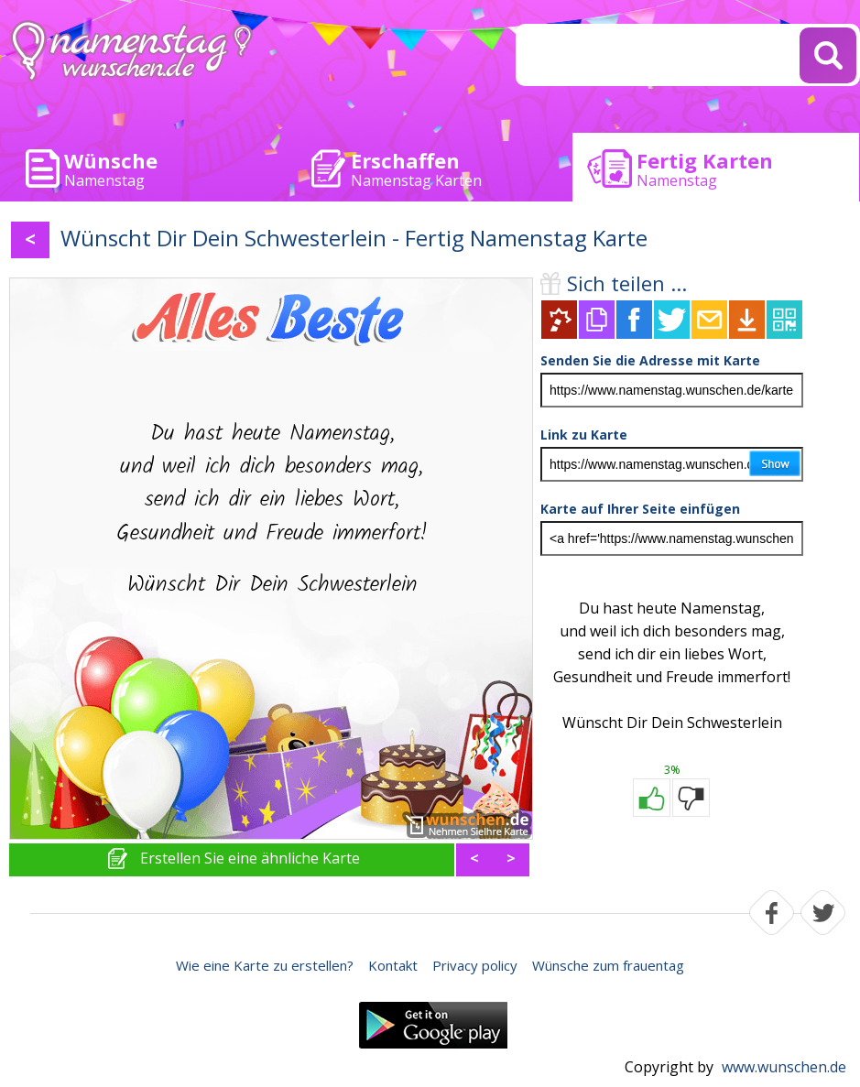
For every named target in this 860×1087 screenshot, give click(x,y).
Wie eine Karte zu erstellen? (265, 965)
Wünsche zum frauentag (608, 965)
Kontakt (393, 965)
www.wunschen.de (784, 1067)
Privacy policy (474, 965)
